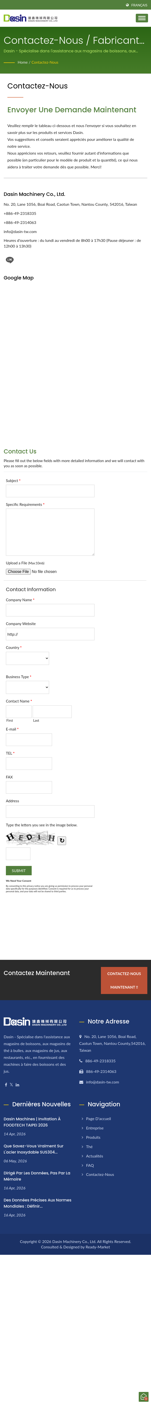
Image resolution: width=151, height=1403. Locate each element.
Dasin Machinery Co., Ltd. (74, 1240)
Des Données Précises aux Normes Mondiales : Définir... (37, 1202)
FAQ (90, 1164)
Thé (89, 1145)
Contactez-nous (46, 62)
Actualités (94, 1154)
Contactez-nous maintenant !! (123, 979)
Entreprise (95, 1126)
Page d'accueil (98, 1117)
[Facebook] (6, 1084)
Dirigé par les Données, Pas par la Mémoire (37, 1175)
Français (139, 5)
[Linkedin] (17, 1084)
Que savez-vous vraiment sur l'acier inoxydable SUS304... (33, 1148)
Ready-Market (98, 1245)
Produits (93, 1136)
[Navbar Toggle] (142, 18)
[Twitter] (11, 1084)
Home (23, 62)
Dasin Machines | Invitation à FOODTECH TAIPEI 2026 (32, 1121)
